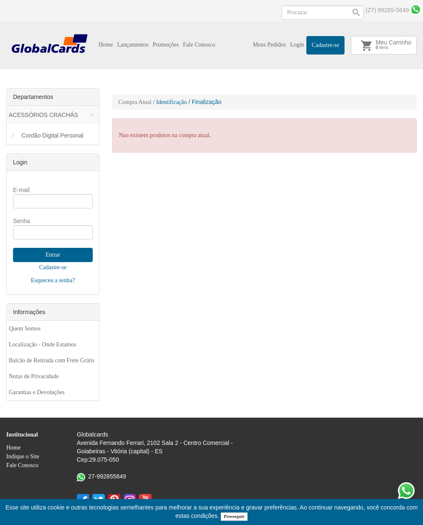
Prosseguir (234, 516)
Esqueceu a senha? (53, 280)
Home (106, 45)
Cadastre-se (325, 45)
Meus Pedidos (269, 45)
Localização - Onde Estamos (42, 344)
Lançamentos (133, 45)
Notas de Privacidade (34, 376)
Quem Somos (25, 328)
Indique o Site (22, 456)
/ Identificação (170, 102)
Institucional (22, 434)
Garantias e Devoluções (37, 392)
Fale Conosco (199, 45)
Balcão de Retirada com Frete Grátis (51, 360)
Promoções (166, 45)
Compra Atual (134, 102)
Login (297, 45)
